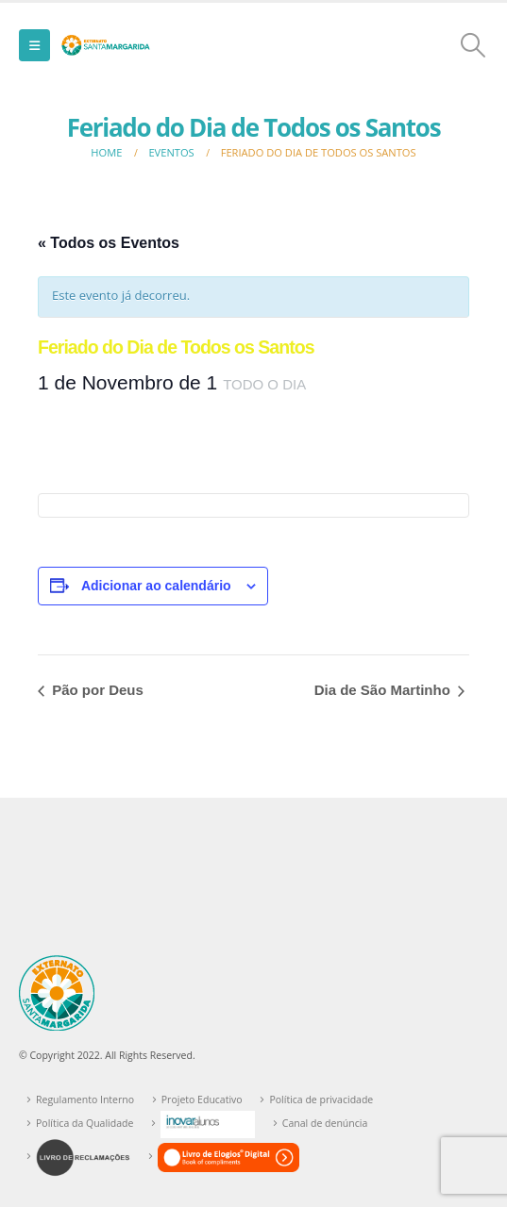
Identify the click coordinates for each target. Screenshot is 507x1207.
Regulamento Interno (85, 1099)
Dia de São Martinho (384, 690)
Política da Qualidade (84, 1123)
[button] (34, 45)
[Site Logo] (106, 45)
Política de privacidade (321, 1099)
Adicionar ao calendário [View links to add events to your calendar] (156, 585)
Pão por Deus (96, 690)
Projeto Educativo (202, 1099)
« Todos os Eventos (108, 243)
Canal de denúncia (324, 1123)
